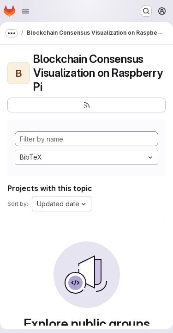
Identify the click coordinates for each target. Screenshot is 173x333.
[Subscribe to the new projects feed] (86, 105)
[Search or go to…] (146, 11)
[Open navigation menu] (25, 11)
